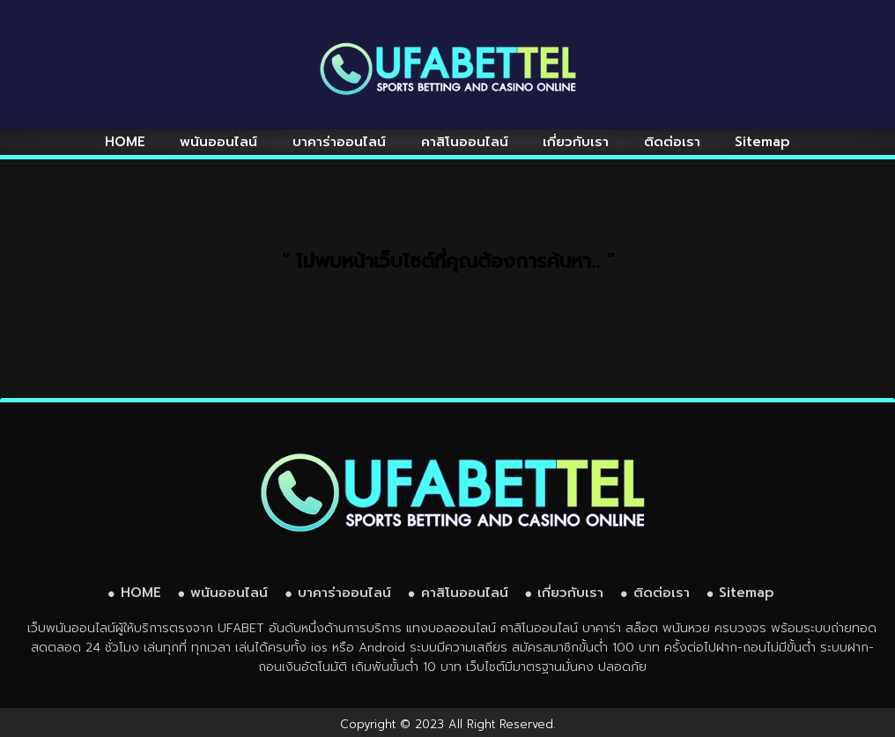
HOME (125, 141)
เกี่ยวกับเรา (576, 141)
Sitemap (762, 141)
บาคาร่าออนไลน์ (339, 141)
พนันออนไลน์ (218, 141)
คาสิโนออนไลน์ (464, 141)
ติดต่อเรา (672, 141)
